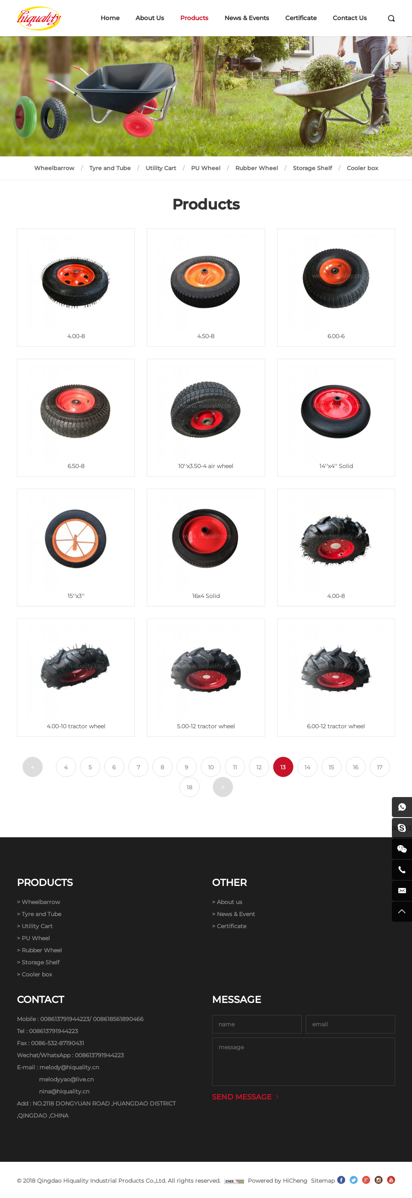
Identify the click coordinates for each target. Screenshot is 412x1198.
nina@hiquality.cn (64, 1091)
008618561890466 (118, 1019)
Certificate (301, 18)
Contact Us (350, 18)
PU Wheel (205, 168)
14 (307, 767)
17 (379, 767)
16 (355, 767)
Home (110, 18)
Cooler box (362, 168)
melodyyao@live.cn (66, 1079)
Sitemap (323, 1180)
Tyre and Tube (110, 168)
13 (283, 767)
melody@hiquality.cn (69, 1067)
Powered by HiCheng (277, 1180)
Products (194, 18)
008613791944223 (64, 1019)
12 (259, 767)
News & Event (236, 914)
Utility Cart (161, 168)
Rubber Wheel (256, 168)
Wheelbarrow (54, 168)
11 (235, 767)
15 (331, 767)
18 (189, 787)
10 (211, 767)
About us (229, 902)
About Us (150, 18)
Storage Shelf (312, 168)
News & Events (247, 18)
